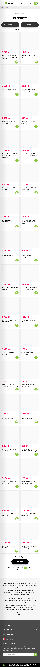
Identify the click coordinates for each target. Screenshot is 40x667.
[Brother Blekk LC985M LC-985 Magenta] (29, 173)
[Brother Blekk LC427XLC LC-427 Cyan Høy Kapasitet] (10, 139)
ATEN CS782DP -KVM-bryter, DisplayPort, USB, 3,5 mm (9, 57)
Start (16, 13)
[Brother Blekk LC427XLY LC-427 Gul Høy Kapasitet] (29, 139)
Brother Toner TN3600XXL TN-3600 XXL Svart (29, 288)
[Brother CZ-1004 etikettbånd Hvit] (10, 205)
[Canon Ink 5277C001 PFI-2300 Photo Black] (29, 402)
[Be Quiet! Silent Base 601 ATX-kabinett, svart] (29, 75)
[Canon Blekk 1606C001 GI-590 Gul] (29, 338)
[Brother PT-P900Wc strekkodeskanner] (10, 239)
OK (36, 654)
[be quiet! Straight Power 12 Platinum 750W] (10, 107)
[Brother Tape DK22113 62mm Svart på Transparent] (29, 239)
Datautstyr (21, 13)
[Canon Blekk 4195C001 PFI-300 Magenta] (10, 402)
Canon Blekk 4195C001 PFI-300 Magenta (9, 417)
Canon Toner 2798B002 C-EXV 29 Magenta (29, 547)
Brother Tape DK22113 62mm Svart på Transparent (28, 255)
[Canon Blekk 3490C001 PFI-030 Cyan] (29, 370)
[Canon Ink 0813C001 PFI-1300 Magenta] (29, 305)
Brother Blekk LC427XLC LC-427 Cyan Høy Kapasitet (9, 155)
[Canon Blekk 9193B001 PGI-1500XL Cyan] (29, 467)
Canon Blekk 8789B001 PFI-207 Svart (9, 482)
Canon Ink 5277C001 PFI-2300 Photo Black (29, 417)
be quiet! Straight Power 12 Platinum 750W (9, 122)
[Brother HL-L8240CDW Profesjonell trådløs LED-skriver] (29, 205)
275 (29, 568)
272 (18, 568)
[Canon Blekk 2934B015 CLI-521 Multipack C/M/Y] (10, 370)
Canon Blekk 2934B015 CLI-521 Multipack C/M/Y (10, 385)
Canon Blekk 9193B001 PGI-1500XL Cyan (28, 482)
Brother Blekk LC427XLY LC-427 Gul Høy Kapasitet (29, 154)
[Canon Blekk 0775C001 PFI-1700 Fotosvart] (10, 305)
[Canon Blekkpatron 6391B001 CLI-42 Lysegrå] (29, 435)
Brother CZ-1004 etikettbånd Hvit (7, 221)
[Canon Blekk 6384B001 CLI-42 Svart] (10, 435)
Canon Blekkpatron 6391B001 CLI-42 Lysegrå (29, 450)
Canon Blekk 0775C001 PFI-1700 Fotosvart (9, 321)
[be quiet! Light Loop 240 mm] (29, 41)
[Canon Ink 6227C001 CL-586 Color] (10, 499)
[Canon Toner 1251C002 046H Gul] (10, 531)
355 (35, 568)
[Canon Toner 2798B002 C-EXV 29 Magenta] (29, 531)
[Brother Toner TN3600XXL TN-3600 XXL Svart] (29, 273)
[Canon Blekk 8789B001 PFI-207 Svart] (10, 467)
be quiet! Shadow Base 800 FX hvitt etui (9, 90)
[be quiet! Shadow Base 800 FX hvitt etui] (10, 75)
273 (22, 568)
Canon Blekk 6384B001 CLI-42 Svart (9, 450)
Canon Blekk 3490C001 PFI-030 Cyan (28, 385)
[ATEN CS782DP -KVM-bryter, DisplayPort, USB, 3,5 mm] (10, 41)
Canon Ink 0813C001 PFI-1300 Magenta (29, 321)
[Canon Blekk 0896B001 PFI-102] (10, 338)
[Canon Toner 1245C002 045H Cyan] (29, 499)
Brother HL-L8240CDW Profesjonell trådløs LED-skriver (29, 221)
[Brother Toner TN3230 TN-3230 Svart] (10, 273)
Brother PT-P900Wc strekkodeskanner (8, 254)
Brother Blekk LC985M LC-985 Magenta (29, 188)
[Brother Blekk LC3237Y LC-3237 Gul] (29, 107)
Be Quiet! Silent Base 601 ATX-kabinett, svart (28, 90)
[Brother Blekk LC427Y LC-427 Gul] (10, 173)
